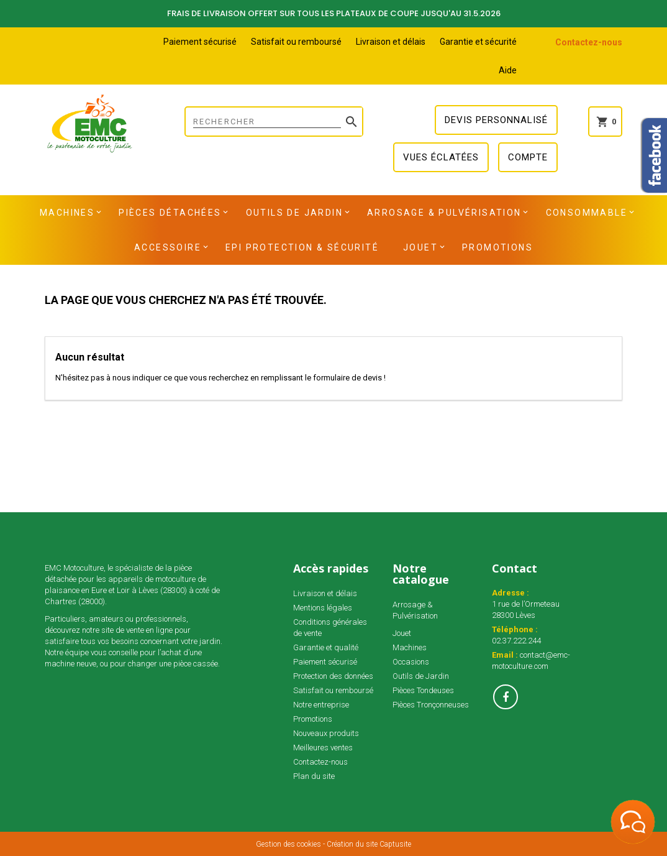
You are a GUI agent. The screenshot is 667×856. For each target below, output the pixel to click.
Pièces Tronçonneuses (430, 704)
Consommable (586, 213)
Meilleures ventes (323, 747)
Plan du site (314, 776)
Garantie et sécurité (478, 42)
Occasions (410, 661)
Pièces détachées (170, 213)
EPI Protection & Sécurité (302, 247)
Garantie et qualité (325, 647)
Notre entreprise (321, 704)
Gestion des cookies (288, 844)
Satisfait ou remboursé (296, 42)
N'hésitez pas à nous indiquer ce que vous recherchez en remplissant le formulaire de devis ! (220, 377)
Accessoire (167, 247)
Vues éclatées (441, 157)
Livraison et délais (390, 42)
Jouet (420, 247)
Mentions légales (322, 607)
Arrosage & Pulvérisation (444, 213)
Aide (508, 70)
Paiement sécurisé (200, 42)
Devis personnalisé (496, 120)
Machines (67, 213)
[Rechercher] (274, 121)
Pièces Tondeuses (423, 690)
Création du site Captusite (369, 844)
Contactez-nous (588, 42)
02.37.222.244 (516, 640)
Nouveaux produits (326, 733)
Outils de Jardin (294, 213)
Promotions (497, 247)
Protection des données (333, 676)
